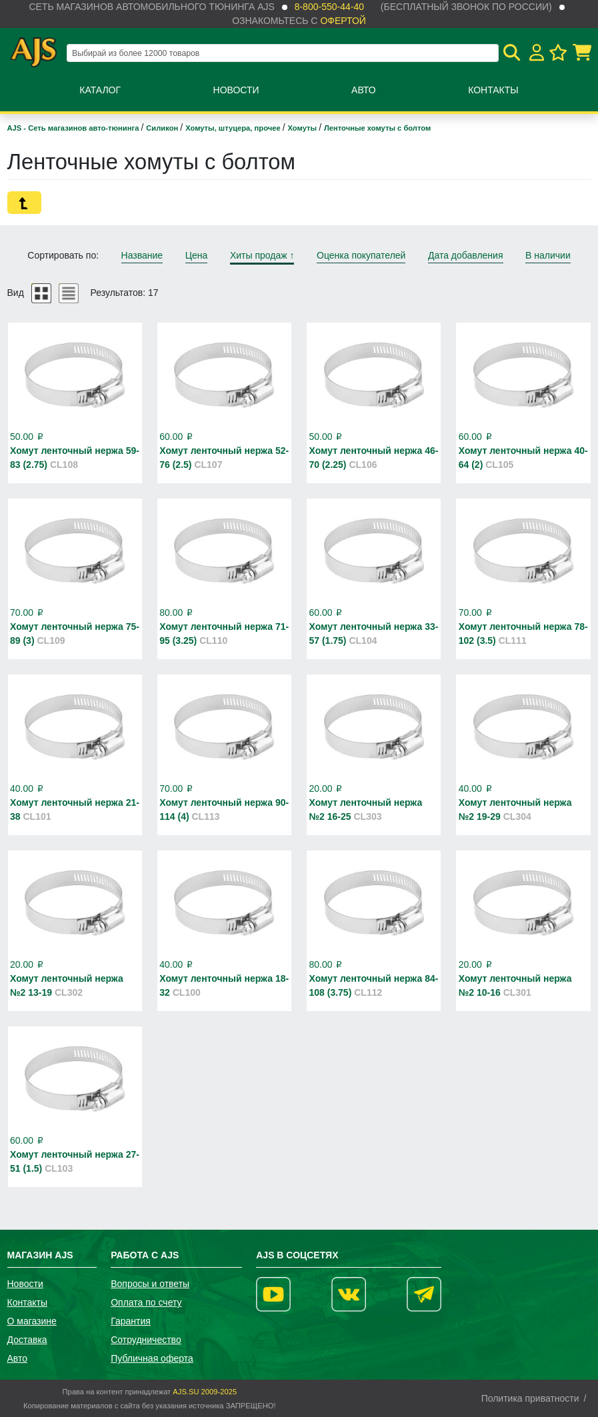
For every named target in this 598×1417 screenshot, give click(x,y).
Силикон (163, 128)
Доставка (27, 1339)
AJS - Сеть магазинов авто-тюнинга (74, 128)
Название (142, 255)
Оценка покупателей (361, 255)
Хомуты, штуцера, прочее (234, 128)
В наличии (548, 255)
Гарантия (131, 1321)
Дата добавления (465, 255)
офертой (342, 20)
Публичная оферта (152, 1358)
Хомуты (303, 128)
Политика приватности (530, 1398)
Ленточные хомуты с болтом (377, 128)
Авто (363, 90)
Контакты (493, 90)
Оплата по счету (146, 1302)
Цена (196, 255)
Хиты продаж (262, 255)
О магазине (32, 1321)
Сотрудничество (146, 1339)
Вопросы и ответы (150, 1283)
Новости (236, 90)
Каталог (100, 90)
